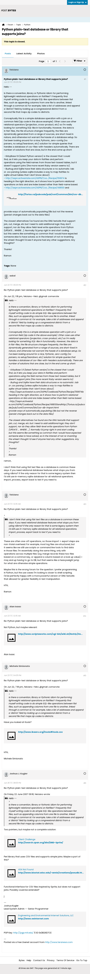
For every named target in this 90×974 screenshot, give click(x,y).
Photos (41, 53)
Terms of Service (65, 960)
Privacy (50, 960)
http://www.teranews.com (59, 942)
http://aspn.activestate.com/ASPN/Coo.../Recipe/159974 (35, 178)
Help (29, 960)
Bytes (22, 960)
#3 (84, 504)
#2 (84, 285)
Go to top (81, 960)
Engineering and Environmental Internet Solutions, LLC (46, 915)
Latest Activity (24, 53)
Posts (8, 53)
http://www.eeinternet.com (33, 918)
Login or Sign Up (77, 2)
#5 (84, 675)
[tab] (8, 54)
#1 (85, 79)
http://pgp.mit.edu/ (23, 932)
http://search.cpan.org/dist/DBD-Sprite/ (40, 842)
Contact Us (39, 960)
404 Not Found (26, 869)
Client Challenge (26, 839)
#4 (84, 616)
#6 (84, 783)
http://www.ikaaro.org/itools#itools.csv (40, 731)
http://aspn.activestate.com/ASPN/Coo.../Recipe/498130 (35, 187)
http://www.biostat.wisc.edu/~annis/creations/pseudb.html (51, 872)
